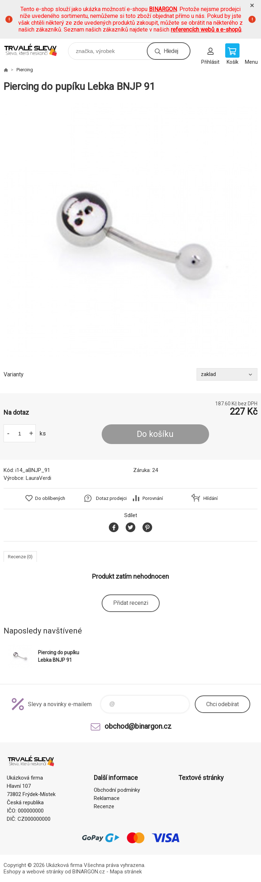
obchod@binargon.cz (138, 726)
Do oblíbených (50, 498)
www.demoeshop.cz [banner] (35, 49)
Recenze (104, 806)
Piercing (24, 69)
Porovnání (152, 498)
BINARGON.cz (88, 871)
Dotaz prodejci (111, 498)
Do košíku (155, 434)
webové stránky (44, 871)
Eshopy (12, 871)
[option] (130, 230)
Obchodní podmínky (117, 790)
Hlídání (210, 498)
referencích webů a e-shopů (206, 29)
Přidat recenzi (130, 602)
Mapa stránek (126, 871)
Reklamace (107, 798)
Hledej (171, 51)
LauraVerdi (38, 478)
